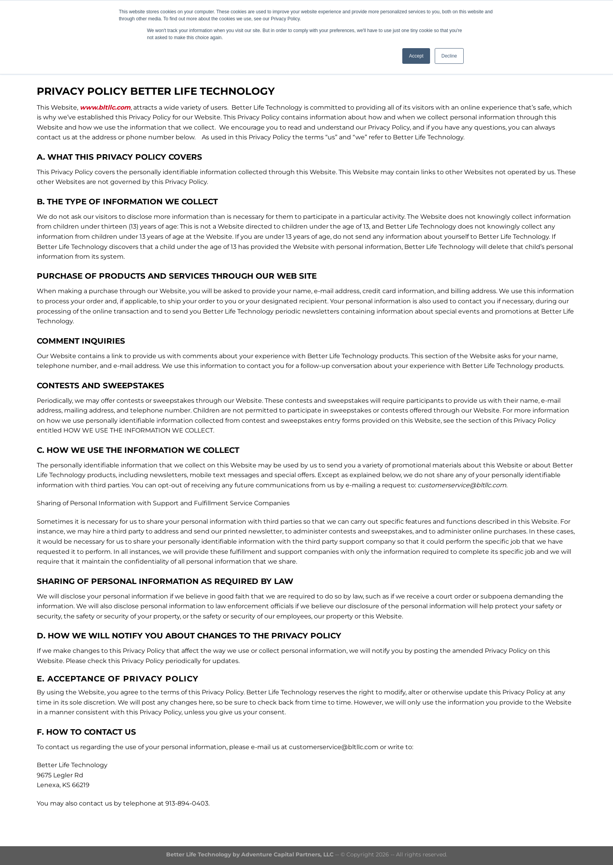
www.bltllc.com (105, 107)
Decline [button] (449, 56)
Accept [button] (416, 56)
